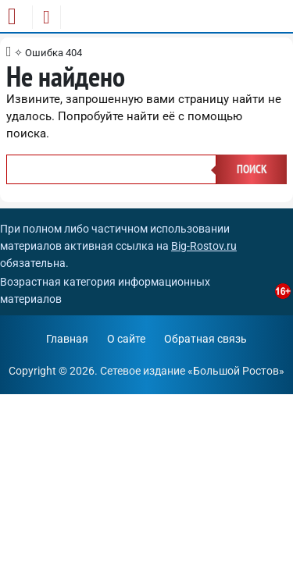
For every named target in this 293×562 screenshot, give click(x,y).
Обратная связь (205, 339)
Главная (67, 339)
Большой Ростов (236, 371)
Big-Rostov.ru (204, 246)
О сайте (126, 339)
